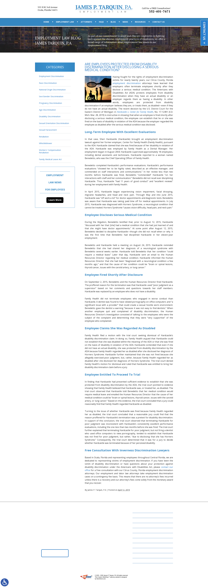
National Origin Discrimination (52, 89)
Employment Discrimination (51, 76)
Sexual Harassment (48, 129)
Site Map (138, 562)
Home (46, 22)
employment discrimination (127, 83)
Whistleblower (45, 143)
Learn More (54, 199)
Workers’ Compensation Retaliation (50, 151)
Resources (140, 22)
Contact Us (158, 22)
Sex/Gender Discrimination (51, 96)
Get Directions (55, 554)
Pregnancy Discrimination (50, 103)
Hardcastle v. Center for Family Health (135, 112)
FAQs (101, 22)
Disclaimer (139, 557)
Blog (113, 22)
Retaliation (44, 136)
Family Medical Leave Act (50, 159)
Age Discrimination (47, 109)
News (125, 22)
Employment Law (65, 22)
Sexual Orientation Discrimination (54, 123)
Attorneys (86, 22)
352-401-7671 (156, 9)
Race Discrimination (48, 83)
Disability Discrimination (49, 116)
